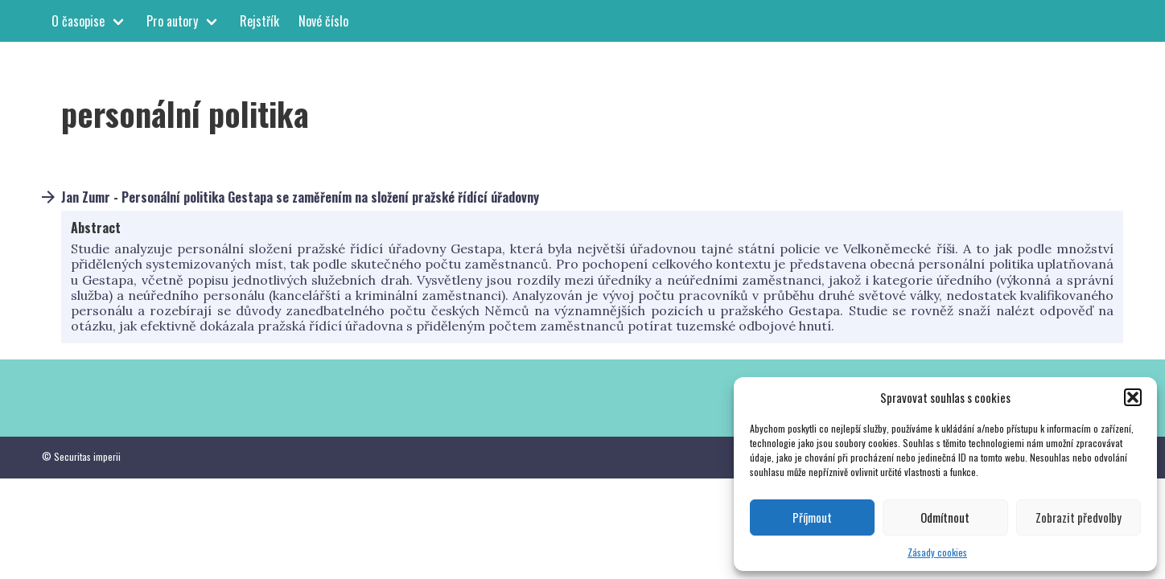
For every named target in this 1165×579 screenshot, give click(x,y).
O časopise (78, 21)
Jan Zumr (85, 197)
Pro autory (172, 21)
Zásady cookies (937, 552)
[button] (1133, 397)
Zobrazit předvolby (1078, 517)
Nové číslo (323, 21)
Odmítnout (944, 517)
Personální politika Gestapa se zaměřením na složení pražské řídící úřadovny (330, 197)
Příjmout (812, 517)
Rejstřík (259, 21)
